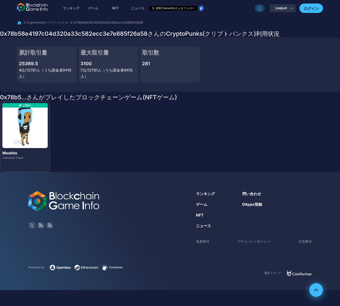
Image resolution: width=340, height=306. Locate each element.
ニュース (203, 225)
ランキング (71, 8)
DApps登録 (252, 204)
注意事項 (305, 241)
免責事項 (202, 241)
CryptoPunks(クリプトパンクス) (47, 22)
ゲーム (93, 8)
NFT (115, 8)
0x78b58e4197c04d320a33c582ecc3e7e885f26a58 (108, 22)
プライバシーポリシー (253, 241)
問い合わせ (251, 193)
